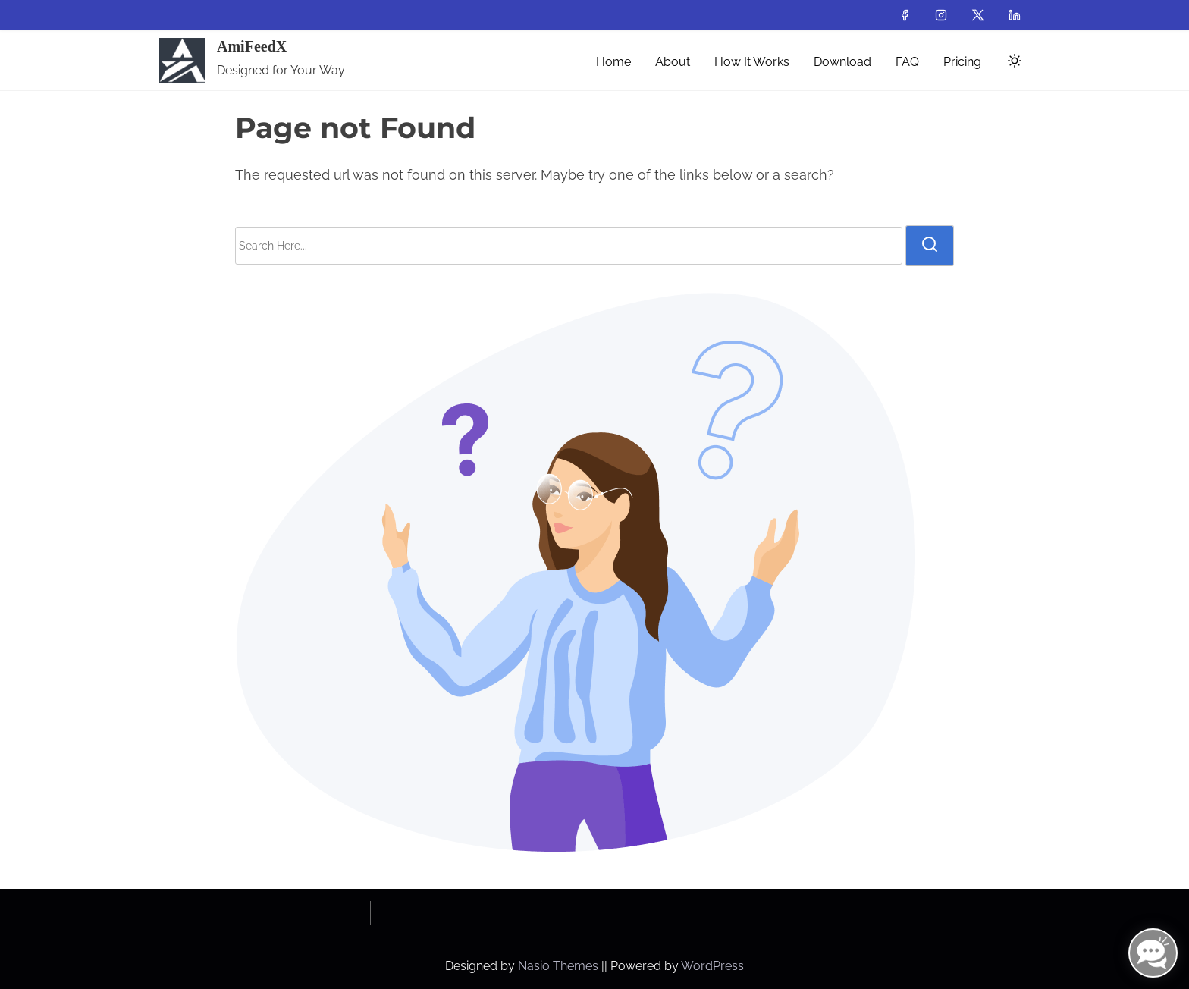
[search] (929, 245)
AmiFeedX (252, 46)
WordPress (712, 966)
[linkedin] (1014, 15)
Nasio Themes (559, 966)
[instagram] (941, 15)
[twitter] (977, 15)
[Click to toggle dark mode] (1011, 63)
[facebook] (904, 15)
